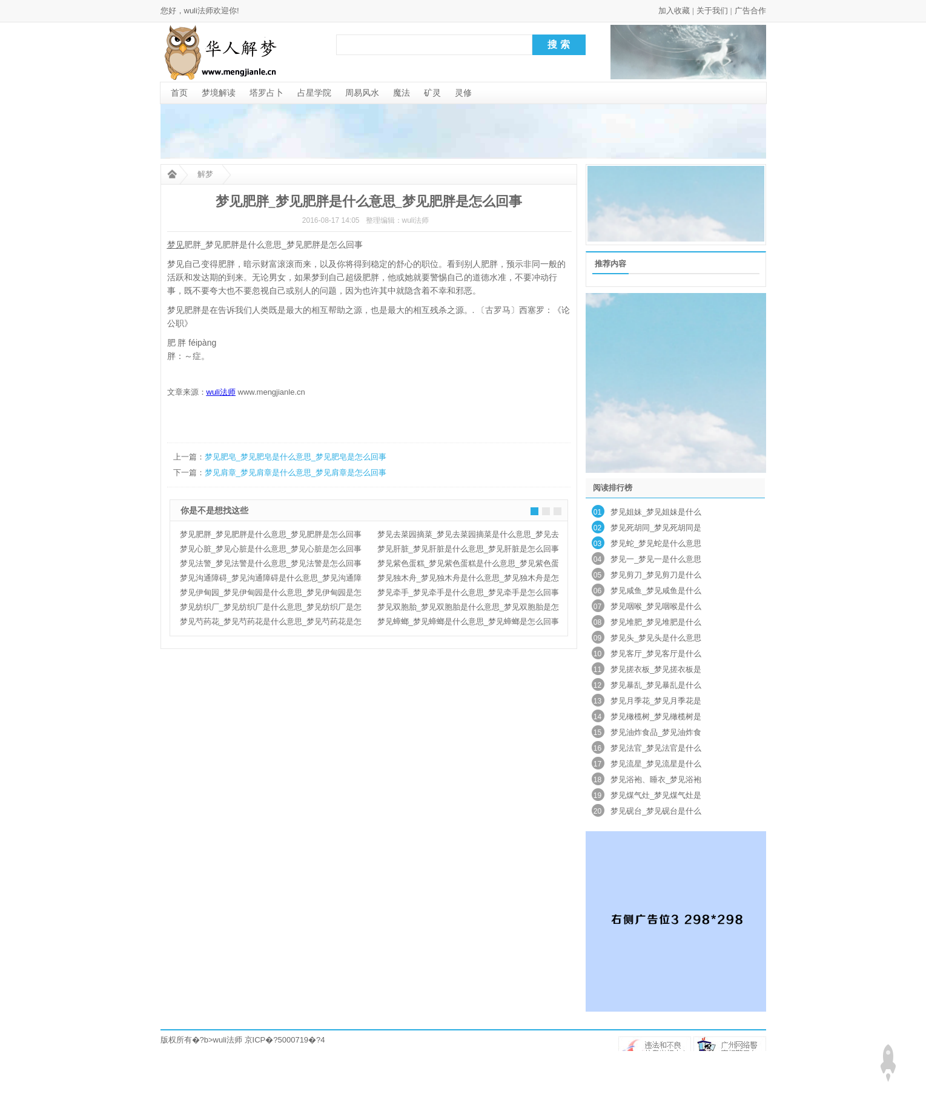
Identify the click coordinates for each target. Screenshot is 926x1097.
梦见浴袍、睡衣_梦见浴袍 (655, 779)
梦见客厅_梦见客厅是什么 (655, 653)
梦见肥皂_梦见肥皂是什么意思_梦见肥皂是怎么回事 (295, 456)
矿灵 (432, 92)
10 (597, 654)
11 (597, 669)
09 (597, 638)
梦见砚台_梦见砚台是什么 (655, 810)
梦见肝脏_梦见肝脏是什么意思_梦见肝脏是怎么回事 (468, 548)
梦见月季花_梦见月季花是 (655, 700)
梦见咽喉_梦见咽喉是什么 (655, 606)
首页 (179, 92)
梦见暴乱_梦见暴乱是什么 (655, 685)
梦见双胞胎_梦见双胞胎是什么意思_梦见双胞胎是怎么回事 (468, 608)
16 (597, 748)
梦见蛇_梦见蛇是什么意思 (655, 543)
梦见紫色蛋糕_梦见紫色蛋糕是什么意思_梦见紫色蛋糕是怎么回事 (468, 565)
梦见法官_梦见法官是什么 (655, 748)
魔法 (401, 92)
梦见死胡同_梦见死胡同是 (655, 527)
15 (597, 732)
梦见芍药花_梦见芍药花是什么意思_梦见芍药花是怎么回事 (271, 623)
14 (597, 717)
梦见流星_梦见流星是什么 (655, 763)
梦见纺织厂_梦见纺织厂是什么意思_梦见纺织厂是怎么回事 (271, 608)
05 (597, 575)
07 (597, 606)
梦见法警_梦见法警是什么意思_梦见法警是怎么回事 (271, 563)
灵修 (463, 92)
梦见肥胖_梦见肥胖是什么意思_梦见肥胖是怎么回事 (271, 534)
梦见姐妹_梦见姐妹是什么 (655, 511)
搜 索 (558, 44)
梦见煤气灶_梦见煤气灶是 (655, 795)
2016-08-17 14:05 (331, 220)
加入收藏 (674, 10)
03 (597, 543)
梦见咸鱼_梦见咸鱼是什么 (655, 590)
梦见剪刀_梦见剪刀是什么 (655, 574)
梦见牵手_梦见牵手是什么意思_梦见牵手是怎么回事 (468, 592)
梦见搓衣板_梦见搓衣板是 (655, 669)
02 (597, 528)
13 (597, 701)
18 (597, 780)
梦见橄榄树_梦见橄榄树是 (655, 716)
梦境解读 (219, 92)
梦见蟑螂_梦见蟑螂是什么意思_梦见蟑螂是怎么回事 (468, 621)
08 (597, 622)
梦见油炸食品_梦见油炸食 (655, 732)
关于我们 (712, 10)
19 (597, 795)
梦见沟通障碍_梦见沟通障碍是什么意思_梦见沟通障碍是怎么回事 (271, 579)
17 (597, 764)
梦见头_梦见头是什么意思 (655, 637)
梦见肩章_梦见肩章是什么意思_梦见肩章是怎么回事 (295, 472)
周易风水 (362, 92)
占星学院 (314, 92)
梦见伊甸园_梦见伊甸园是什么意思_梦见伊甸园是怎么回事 (271, 594)
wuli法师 (227, 1039)
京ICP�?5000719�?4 (285, 1039)
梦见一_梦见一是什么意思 (655, 559)
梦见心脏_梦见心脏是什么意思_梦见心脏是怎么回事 (271, 548)
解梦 (205, 174)
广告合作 (750, 10)
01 (597, 512)
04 (597, 559)
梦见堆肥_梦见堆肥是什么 (655, 622)
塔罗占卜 (266, 92)
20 (597, 811)
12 (597, 685)
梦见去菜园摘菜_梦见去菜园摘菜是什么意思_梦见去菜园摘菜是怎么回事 (468, 536)
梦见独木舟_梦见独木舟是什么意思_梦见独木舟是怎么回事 (468, 579)
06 (597, 591)
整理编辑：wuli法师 (397, 220)
